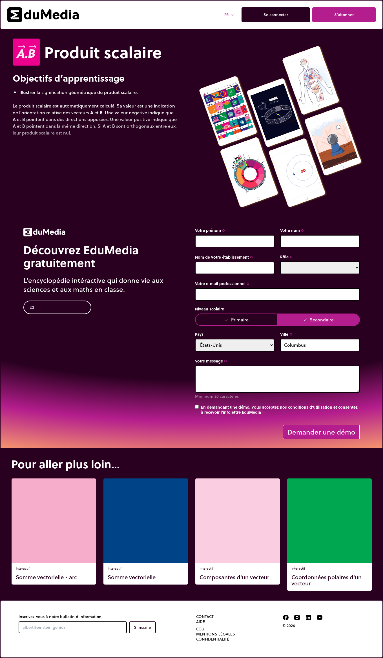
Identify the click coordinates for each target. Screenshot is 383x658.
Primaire (236, 319)
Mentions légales (215, 634)
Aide (200, 622)
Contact (205, 616)
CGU (200, 629)
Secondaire (318, 319)
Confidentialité (212, 639)
